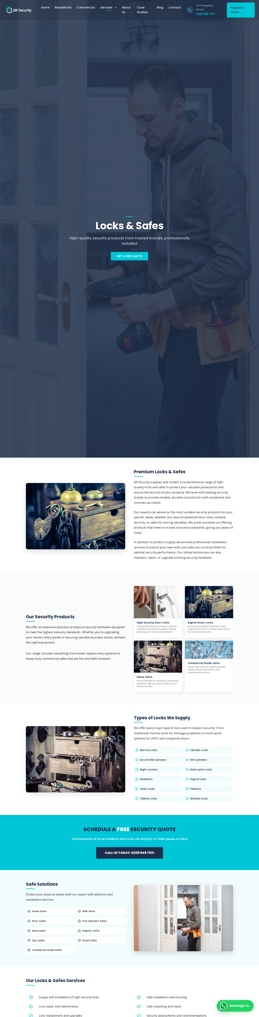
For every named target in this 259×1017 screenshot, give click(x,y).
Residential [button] (63, 7)
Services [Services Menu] (108, 7)
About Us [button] (126, 10)
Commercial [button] (86, 7)
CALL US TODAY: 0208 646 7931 (129, 853)
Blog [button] (160, 7)
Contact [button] (175, 7)
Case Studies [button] (142, 10)
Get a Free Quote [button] (129, 256)
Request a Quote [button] (237, 10)
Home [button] (45, 7)
